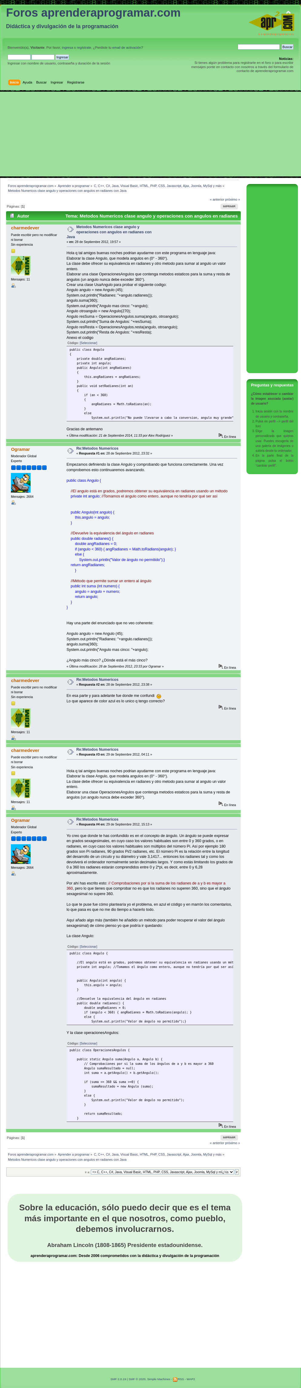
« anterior (217, 199)
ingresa (67, 47)
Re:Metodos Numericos (97, 448)
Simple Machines (158, 1379)
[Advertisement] (150, 134)
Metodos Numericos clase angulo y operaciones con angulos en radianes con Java (109, 232)
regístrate (84, 47)
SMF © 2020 (136, 1379)
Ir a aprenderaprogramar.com (276, 34)
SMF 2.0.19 (118, 1379)
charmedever (25, 227)
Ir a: (87, 1172)
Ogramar (20, 449)
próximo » (232, 199)
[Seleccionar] (88, 343)
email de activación (126, 47)
